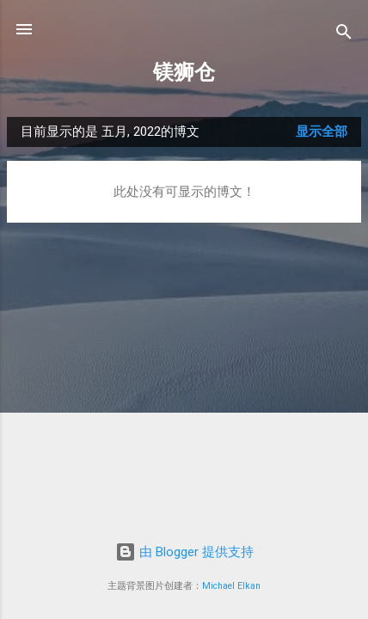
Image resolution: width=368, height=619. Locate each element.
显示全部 (321, 131)
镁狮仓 (184, 72)
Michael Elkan (231, 585)
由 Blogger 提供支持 (184, 552)
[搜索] (344, 35)
